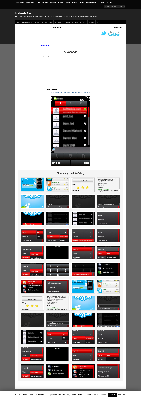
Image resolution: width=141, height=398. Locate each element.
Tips (42, 22)
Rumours (53, 2)
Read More (121, 395)
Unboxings (91, 22)
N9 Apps (109, 2)
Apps (76, 22)
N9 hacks (101, 2)
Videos (67, 2)
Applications (30, 2)
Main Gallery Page (77, 92)
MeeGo (82, 2)
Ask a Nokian (48, 22)
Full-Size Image (65, 92)
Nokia (38, 2)
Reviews (60, 2)
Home (18, 22)
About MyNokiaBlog (27, 22)
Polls (98, 22)
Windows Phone (91, 2)
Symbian (74, 2)
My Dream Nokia (59, 22)
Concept (45, 2)
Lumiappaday (69, 22)
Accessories (20, 2)
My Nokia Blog (23, 13)
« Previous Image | (55, 92)
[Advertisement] (58, 33)
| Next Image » (87, 92)
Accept (112, 395)
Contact (37, 22)
